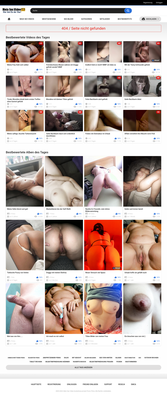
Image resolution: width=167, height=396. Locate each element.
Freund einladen (90, 384)
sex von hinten (105, 358)
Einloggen (159, 3)
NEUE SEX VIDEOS (27, 19)
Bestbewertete (125, 19)
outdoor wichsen (151, 358)
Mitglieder (105, 19)
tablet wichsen (36, 362)
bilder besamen (90, 358)
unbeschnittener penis (16, 358)
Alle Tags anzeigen (83, 367)
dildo (66, 358)
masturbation (130, 358)
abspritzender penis (52, 358)
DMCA (133, 384)
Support (108, 384)
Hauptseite (9, 19)
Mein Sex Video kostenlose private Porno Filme (79, 391)
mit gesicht (76, 358)
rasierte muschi (79, 362)
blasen (118, 358)
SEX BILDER (68, 19)
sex (140, 358)
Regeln (121, 384)
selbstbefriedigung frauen (101, 362)
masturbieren (131, 362)
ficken (119, 362)
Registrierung (147, 3)
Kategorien (86, 19)
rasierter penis (33, 358)
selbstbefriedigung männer (57, 362)
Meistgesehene (49, 19)
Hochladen (151, 19)
